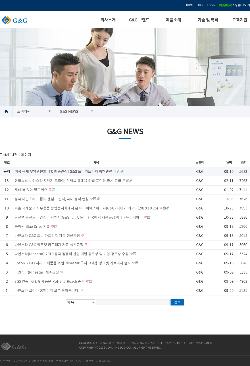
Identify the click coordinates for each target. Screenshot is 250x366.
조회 (243, 163)
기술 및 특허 (208, 20)
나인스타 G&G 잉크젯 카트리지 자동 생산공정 (49, 245)
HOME (190, 5)
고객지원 (239, 20)
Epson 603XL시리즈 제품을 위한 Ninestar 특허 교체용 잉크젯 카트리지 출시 (73, 263)
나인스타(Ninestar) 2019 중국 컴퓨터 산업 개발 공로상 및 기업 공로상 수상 (72, 254)
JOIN (200, 5)
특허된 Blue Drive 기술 (33, 227)
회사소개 (108, 20)
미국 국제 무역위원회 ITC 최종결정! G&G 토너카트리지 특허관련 (64, 172)
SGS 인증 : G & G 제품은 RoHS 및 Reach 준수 (50, 282)
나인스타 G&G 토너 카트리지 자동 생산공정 (48, 236)
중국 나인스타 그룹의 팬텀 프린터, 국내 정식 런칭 (52, 199)
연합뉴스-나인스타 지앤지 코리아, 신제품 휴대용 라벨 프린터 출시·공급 (68, 181)
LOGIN (211, 5)
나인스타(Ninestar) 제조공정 (37, 272)
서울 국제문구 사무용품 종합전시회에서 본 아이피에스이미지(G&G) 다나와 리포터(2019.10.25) (87, 208)
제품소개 (173, 20)
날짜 (229, 163)
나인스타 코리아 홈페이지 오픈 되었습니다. (47, 291)
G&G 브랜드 (139, 20)
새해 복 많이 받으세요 (31, 190)
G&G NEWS (69, 112)
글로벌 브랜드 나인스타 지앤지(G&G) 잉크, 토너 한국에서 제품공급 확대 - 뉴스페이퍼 (79, 217)
